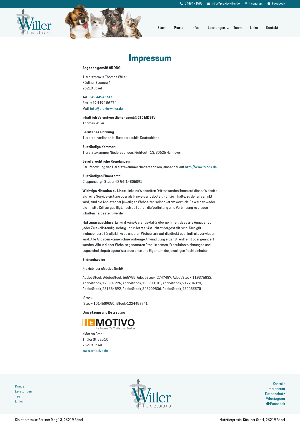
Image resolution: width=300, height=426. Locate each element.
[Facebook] (253, 4)
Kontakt (272, 28)
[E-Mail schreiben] (223, 4)
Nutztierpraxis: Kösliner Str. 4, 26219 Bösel (252, 420)
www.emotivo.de (95, 351)
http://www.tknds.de (201, 167)
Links (254, 28)
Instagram (275, 399)
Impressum (276, 389)
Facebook (275, 404)
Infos (196, 28)
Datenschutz (275, 394)
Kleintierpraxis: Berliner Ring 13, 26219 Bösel (49, 420)
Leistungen (23, 391)
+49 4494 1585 (101, 97)
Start (162, 28)
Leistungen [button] (216, 28)
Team (237, 28)
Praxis (178, 28)
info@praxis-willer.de (106, 109)
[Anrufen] (191, 4)
